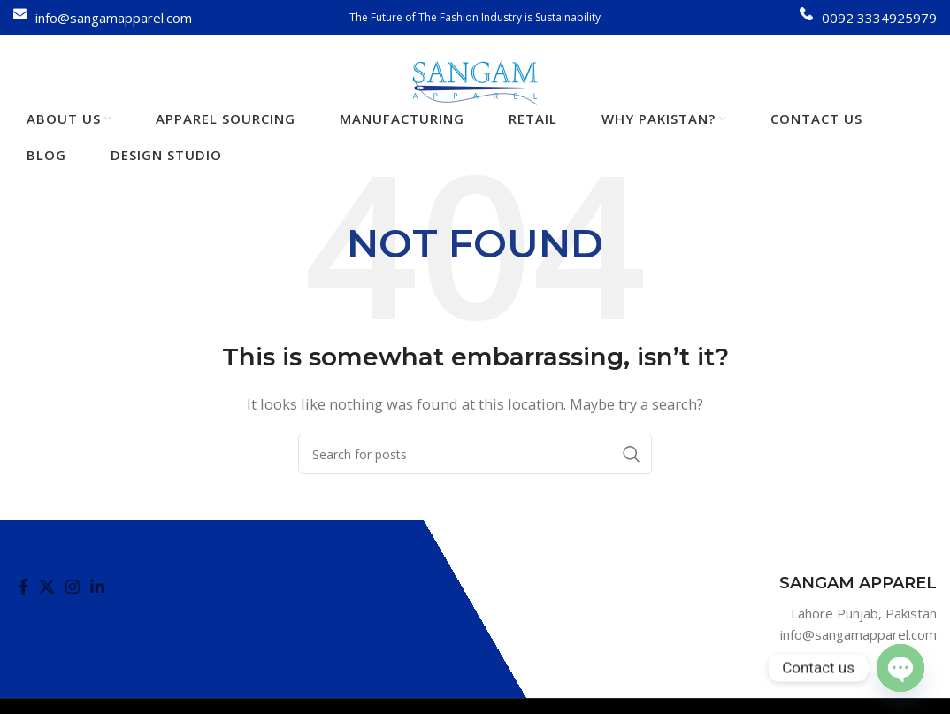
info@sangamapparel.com (113, 18)
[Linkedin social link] (97, 586)
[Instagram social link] (72, 586)
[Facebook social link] (23, 586)
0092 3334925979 (879, 18)
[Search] (475, 454)
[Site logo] (475, 81)
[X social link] (47, 586)
